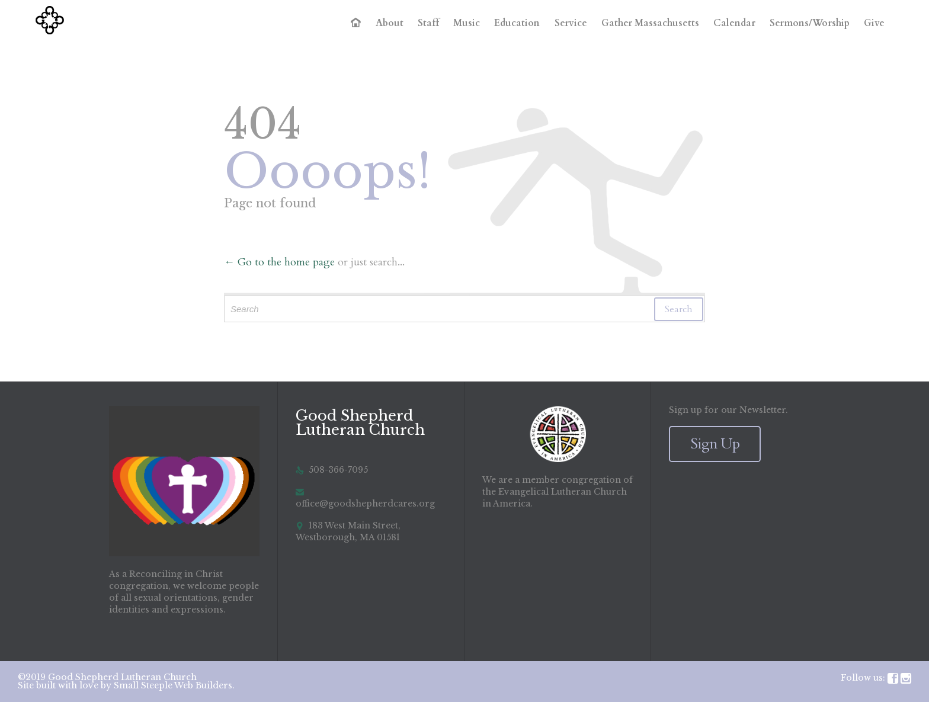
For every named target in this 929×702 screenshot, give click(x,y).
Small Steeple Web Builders (173, 685)
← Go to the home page (279, 262)
